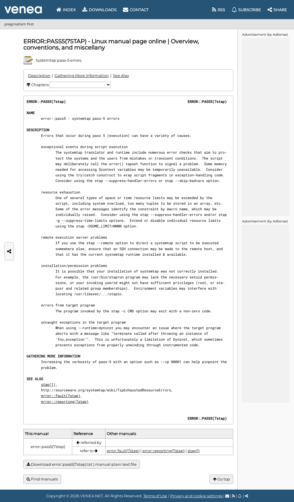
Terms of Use (155, 495)
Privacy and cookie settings (196, 495)
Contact (135, 9)
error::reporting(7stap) (64, 401)
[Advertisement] (265, 126)
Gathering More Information (82, 75)
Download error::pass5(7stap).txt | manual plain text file (82, 464)
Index (66, 9)
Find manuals (42, 479)
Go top (221, 479)
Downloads (99, 9)
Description (39, 75)
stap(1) (48, 384)
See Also (121, 75)
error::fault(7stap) (60, 395)
